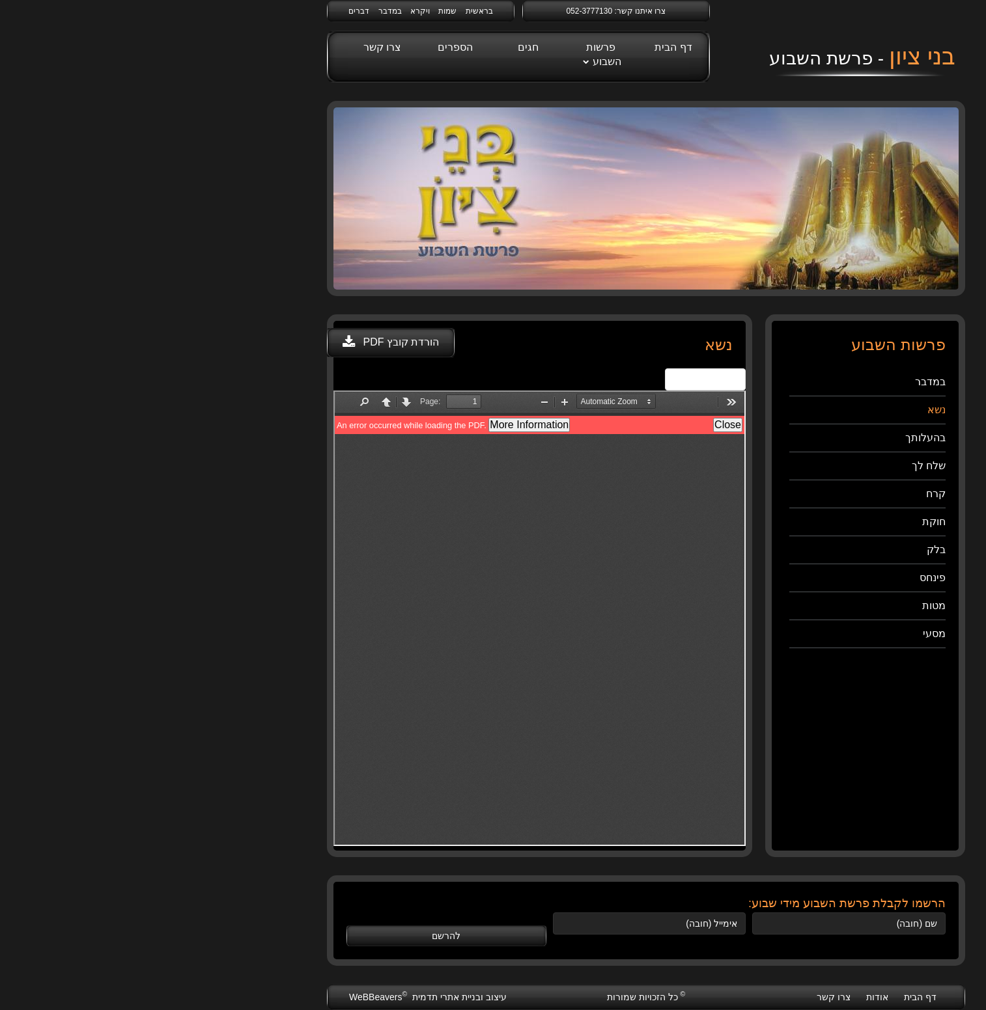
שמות (294, 11)
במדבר (237, 11)
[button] (238, 342)
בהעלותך (772, 437)
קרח (783, 493)
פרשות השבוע (451, 54)
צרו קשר (229, 47)
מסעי (781, 633)
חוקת (781, 521)
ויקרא (267, 11)
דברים (205, 11)
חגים (375, 47)
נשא (783, 409)
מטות (781, 605)
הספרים (302, 47)
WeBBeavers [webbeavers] (226, 997)
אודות (724, 997)
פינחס (780, 577)
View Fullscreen (552, 379)
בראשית (326, 11)
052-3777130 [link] (436, 11)
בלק (783, 549)
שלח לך (776, 465)
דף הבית (520, 47)
